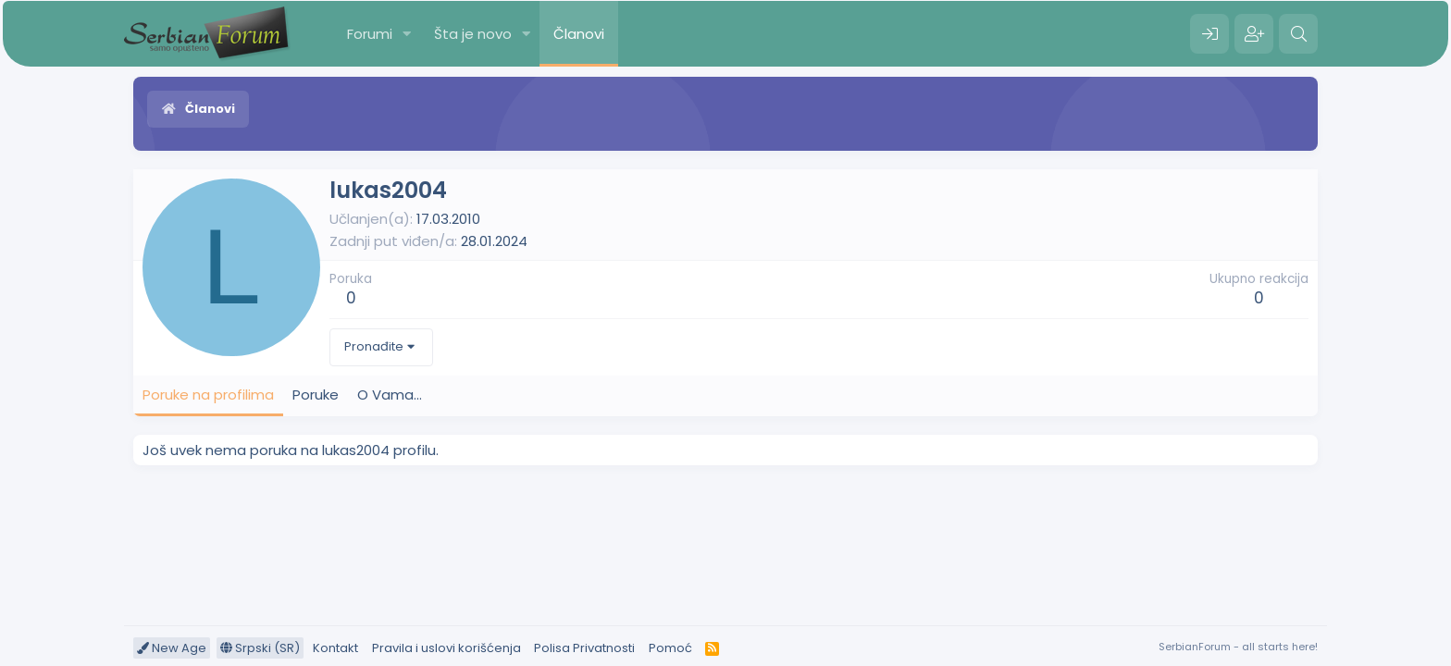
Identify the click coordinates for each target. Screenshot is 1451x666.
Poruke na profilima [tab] (208, 394)
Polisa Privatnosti (584, 648)
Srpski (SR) (260, 648)
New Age (171, 648)
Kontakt (335, 648)
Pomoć (670, 648)
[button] (407, 34)
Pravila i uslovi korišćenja (446, 648)
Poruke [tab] (315, 394)
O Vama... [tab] (389, 394)
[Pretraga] (1298, 34)
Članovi (578, 33)
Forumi (369, 33)
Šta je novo (473, 33)
